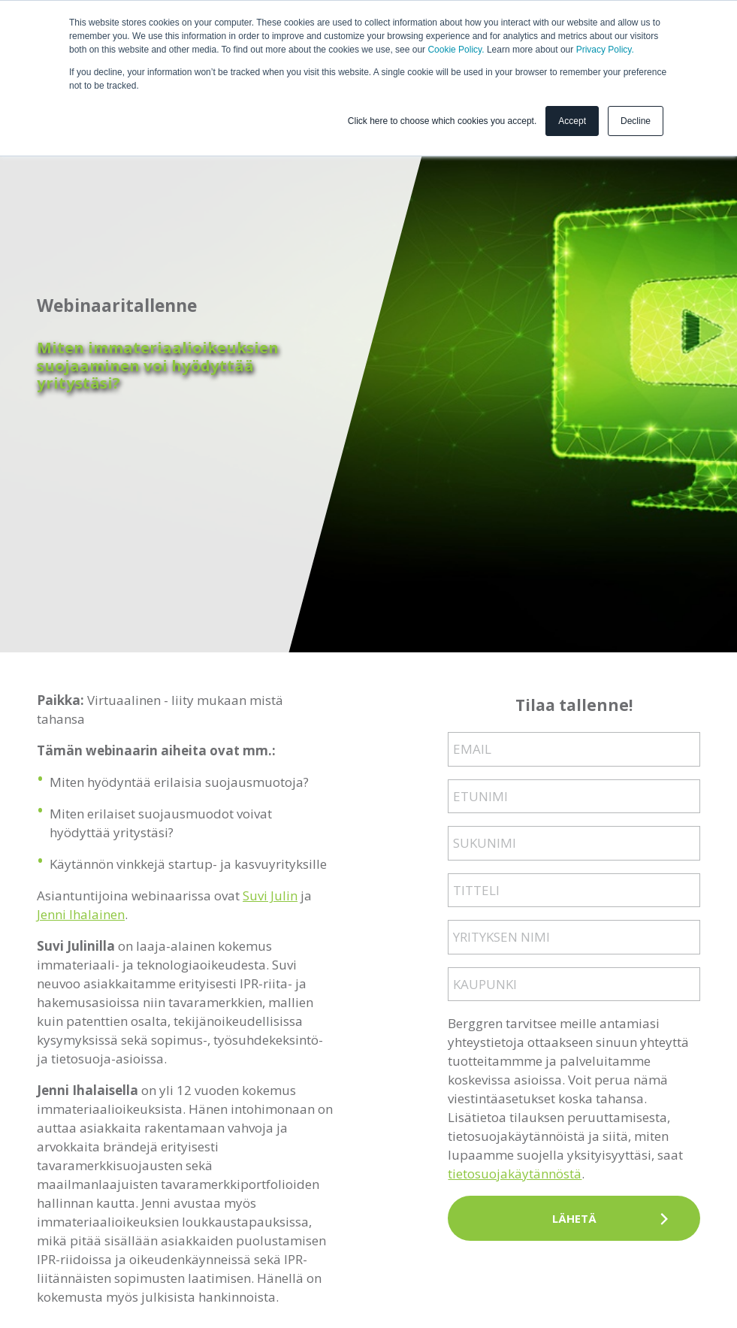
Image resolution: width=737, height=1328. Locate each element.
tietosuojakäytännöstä (514, 1173)
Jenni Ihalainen (81, 914)
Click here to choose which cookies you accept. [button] (442, 121)
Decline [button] (636, 121)
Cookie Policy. (455, 49)
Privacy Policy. (605, 49)
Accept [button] (572, 121)
